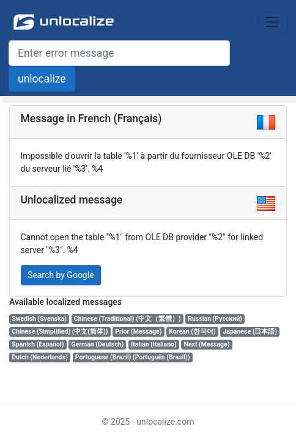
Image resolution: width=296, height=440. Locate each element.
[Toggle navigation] (272, 22)
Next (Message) (207, 344)
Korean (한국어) (192, 332)
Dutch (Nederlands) (40, 357)
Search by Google (61, 275)
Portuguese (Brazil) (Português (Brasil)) (132, 357)
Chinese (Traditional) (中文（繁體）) (127, 319)
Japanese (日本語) (250, 332)
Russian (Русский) (215, 319)
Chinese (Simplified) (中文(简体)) (60, 332)
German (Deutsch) (97, 344)
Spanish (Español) (38, 344)
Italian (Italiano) (154, 344)
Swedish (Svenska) (39, 319)
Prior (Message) (138, 332)
